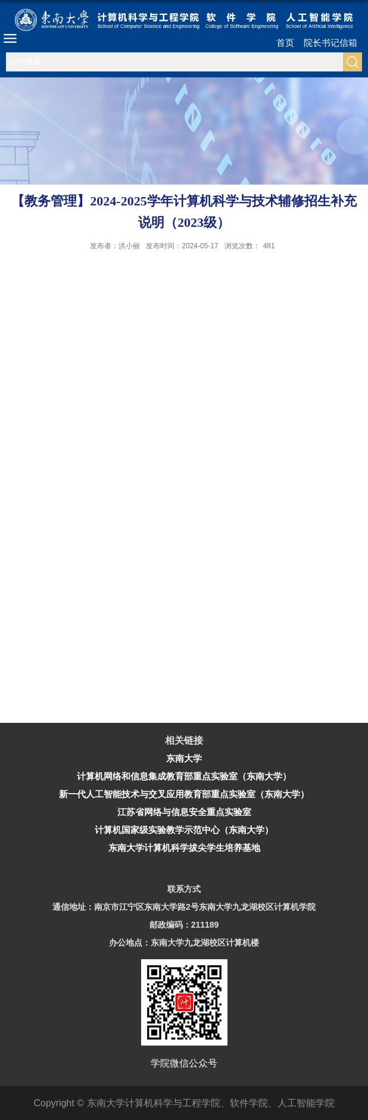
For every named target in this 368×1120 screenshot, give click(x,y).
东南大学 (184, 758)
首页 (285, 43)
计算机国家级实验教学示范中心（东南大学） (184, 830)
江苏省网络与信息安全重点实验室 (184, 812)
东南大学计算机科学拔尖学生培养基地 (184, 848)
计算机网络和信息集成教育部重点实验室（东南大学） (184, 776)
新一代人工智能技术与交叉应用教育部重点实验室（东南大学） (184, 794)
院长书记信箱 (330, 43)
